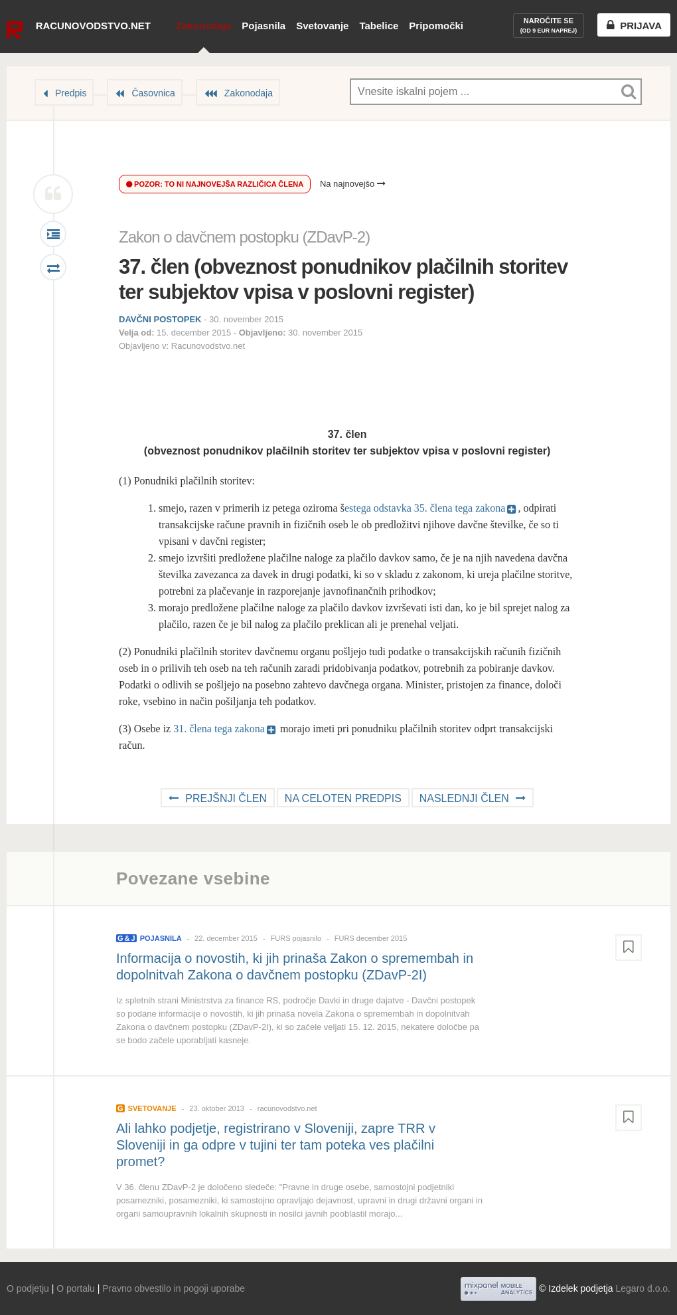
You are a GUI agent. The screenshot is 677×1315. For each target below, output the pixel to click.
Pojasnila (263, 25)
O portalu (75, 1288)
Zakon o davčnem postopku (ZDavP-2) (244, 237)
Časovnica (153, 93)
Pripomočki (436, 25)
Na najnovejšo (353, 184)
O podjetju (28, 1288)
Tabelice (378, 25)
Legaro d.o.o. (642, 1288)
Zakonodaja (203, 25)
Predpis (70, 93)
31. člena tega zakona (219, 728)
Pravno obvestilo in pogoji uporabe (173, 1288)
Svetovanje (322, 25)
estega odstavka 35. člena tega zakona (425, 508)
